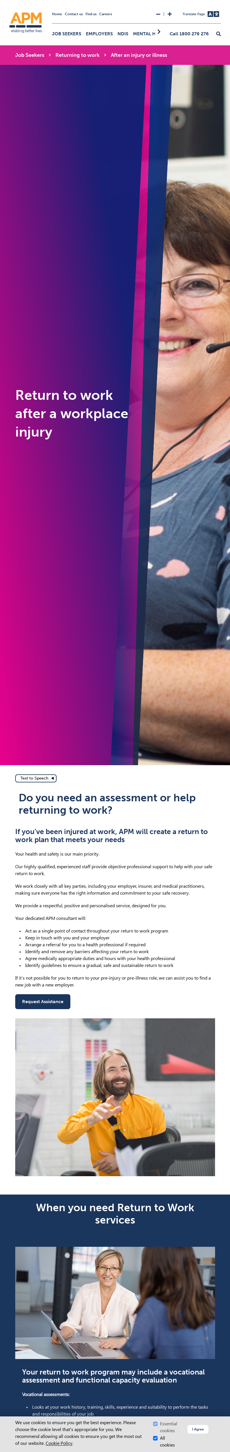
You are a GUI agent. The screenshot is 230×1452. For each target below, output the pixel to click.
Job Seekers (66, 33)
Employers (99, 33)
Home (57, 14)
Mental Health (151, 33)
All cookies (167, 1441)
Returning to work (77, 55)
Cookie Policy (59, 1443)
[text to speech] (36, 778)
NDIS (122, 33)
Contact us (74, 14)
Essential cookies (168, 1427)
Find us (91, 14)
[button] (218, 34)
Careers (105, 14)
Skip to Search (2, 2)
